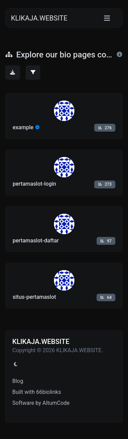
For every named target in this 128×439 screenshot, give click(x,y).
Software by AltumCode (41, 403)
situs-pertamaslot (34, 297)
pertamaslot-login (34, 184)
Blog (17, 381)
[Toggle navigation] (107, 18)
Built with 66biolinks (36, 392)
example (23, 127)
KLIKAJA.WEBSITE (39, 18)
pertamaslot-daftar (36, 240)
